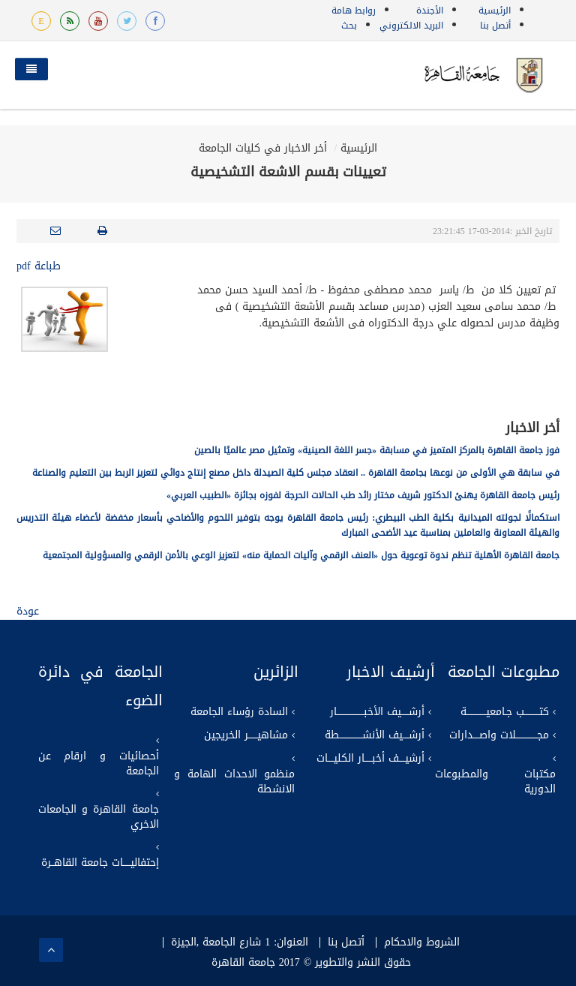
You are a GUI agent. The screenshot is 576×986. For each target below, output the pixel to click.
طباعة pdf (38, 266)
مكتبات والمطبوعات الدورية (495, 782)
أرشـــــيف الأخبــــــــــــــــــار (377, 712)
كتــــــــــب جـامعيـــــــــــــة (504, 712)
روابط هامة (354, 10)
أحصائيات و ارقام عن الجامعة (98, 764)
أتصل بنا (495, 25)
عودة (27, 611)
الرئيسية (494, 10)
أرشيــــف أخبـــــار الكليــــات (370, 758)
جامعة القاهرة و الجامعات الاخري (98, 817)
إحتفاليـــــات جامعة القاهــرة (100, 862)
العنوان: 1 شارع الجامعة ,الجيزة (239, 942)
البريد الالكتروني (411, 25)
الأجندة (429, 10)
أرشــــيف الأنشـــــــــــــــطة (374, 735)
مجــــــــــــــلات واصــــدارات (499, 735)
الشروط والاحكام (422, 942)
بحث (349, 25)
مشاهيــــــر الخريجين (246, 735)
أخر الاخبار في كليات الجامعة (263, 148)
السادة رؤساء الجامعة (239, 712)
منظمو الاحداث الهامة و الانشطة (234, 782)
